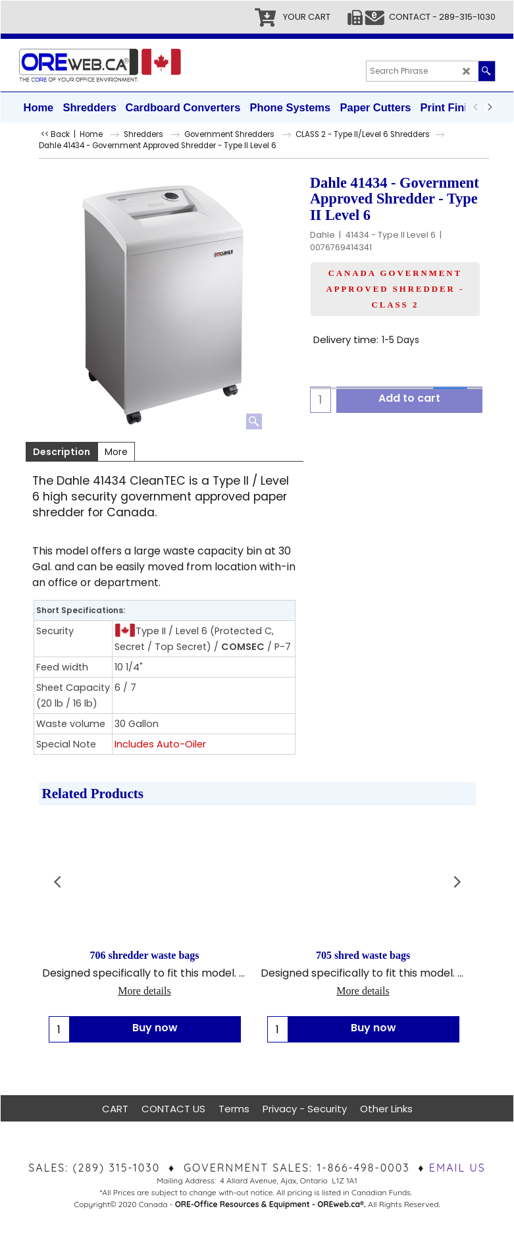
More (116, 451)
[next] (490, 107)
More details (144, 991)
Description (61, 451)
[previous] (476, 107)
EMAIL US (457, 1167)
